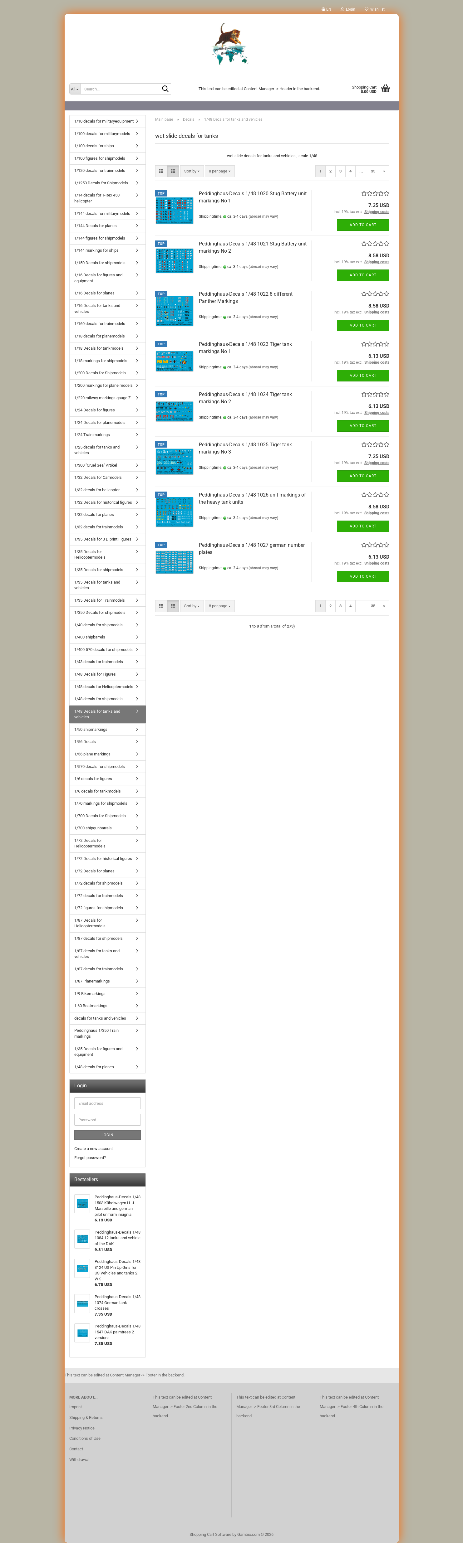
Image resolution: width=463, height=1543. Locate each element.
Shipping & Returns (86, 1417)
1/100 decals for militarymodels (102, 134)
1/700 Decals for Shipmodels (100, 816)
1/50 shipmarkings (90, 729)
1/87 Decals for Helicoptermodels (90, 923)
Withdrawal (79, 1460)
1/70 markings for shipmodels (100, 803)
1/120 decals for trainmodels (99, 170)
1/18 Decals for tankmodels (99, 348)
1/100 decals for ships (94, 146)
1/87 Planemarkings (92, 981)
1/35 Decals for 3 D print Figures (102, 539)
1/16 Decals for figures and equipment (98, 278)
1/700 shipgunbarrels (93, 828)
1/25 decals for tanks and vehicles (97, 450)
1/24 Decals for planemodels (100, 422)
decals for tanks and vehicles (100, 1018)
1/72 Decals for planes (94, 871)
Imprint (75, 1407)
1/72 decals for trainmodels (98, 896)
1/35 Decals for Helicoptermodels (90, 555)
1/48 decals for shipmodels (98, 699)
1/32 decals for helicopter (97, 490)
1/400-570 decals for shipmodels (103, 650)
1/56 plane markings (92, 754)
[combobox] (192, 172)
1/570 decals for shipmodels (99, 766)
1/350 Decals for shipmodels (100, 612)
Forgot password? (90, 1158)
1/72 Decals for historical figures (103, 858)
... (361, 171)
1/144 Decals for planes (95, 226)
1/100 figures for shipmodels (99, 158)
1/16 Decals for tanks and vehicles (97, 308)
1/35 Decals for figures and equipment (98, 1052)
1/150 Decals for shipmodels (100, 263)
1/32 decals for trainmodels (98, 527)
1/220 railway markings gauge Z (102, 398)
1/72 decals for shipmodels (98, 883)
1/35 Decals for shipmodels (98, 570)
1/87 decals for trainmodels (98, 969)
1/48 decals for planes (94, 1067)
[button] (326, 9)
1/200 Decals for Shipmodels (100, 373)
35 (373, 171)
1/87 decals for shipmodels (98, 938)
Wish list (375, 9)
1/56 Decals (85, 742)
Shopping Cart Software (210, 1534)
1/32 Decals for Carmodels (98, 477)
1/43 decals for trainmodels (98, 662)
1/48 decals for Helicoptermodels (103, 687)
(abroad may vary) (263, 217)
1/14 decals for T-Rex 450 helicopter (97, 198)
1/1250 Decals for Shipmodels (101, 183)
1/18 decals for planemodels (99, 336)
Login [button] (348, 9)
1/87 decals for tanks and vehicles (97, 954)
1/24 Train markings (92, 435)
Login (107, 1135)
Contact (76, 1449)
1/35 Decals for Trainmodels (99, 600)
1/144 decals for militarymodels (102, 213)
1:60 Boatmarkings (90, 1006)
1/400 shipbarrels (89, 637)
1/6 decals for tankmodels (97, 791)
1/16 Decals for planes (94, 293)
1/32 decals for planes (94, 514)
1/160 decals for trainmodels (99, 324)
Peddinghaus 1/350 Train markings (96, 1033)
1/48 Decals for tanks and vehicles (97, 714)
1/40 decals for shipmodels (98, 625)
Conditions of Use (85, 1438)
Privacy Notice (82, 1428)
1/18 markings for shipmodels (100, 361)
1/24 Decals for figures (94, 410)
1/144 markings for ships (96, 250)
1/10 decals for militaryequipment (104, 121)
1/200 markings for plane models (103, 385)
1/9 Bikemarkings (90, 994)
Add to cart (363, 225)
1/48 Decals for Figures (95, 674)
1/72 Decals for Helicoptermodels (90, 843)
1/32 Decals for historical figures (103, 502)
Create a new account (93, 1149)
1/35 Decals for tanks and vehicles (97, 585)
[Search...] (75, 89)
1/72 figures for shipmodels (98, 908)
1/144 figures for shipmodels (99, 238)
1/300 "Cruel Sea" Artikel (95, 465)
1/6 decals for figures (93, 779)
